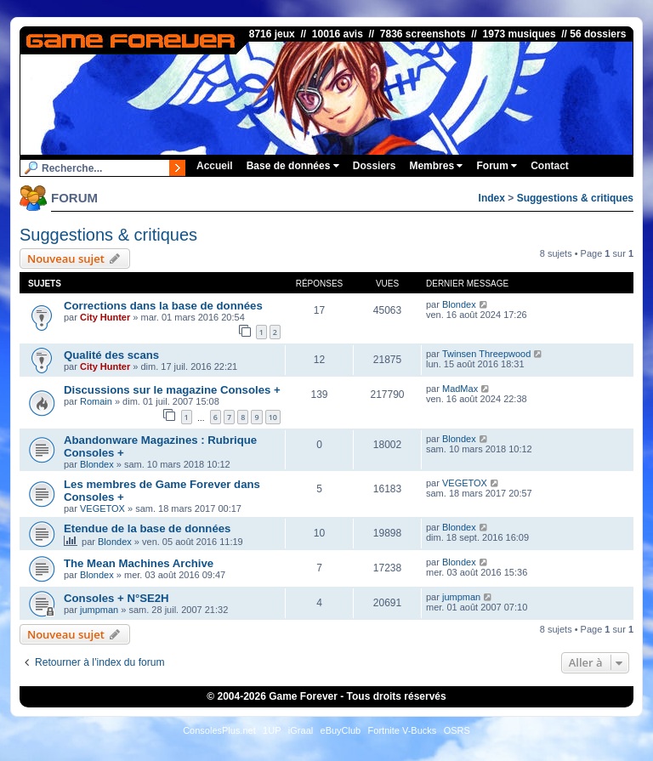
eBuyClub (341, 730)
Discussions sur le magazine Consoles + (172, 389)
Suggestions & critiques (575, 198)
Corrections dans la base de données (163, 305)
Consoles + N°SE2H (116, 598)
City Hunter (105, 317)
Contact (550, 166)
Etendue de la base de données (147, 528)
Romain (96, 401)
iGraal (300, 730)
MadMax (460, 388)
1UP (272, 730)
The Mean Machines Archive (138, 563)
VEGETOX (102, 508)
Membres (436, 166)
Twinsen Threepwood (486, 354)
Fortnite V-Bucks (402, 730)
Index (492, 198)
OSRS (457, 730)
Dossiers (374, 166)
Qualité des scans (111, 355)
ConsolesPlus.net (219, 730)
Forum (496, 166)
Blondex (459, 304)
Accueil (214, 166)
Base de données (293, 166)
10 (273, 417)
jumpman (99, 610)
